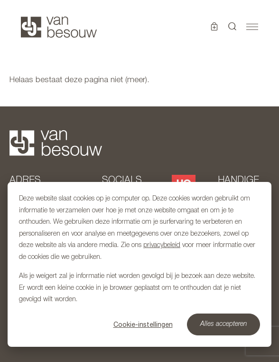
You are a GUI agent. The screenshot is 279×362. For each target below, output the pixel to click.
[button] (232, 27)
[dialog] (139, 264)
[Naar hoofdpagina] (59, 27)
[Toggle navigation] (252, 27)
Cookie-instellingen (143, 324)
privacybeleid (161, 245)
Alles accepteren (223, 324)
